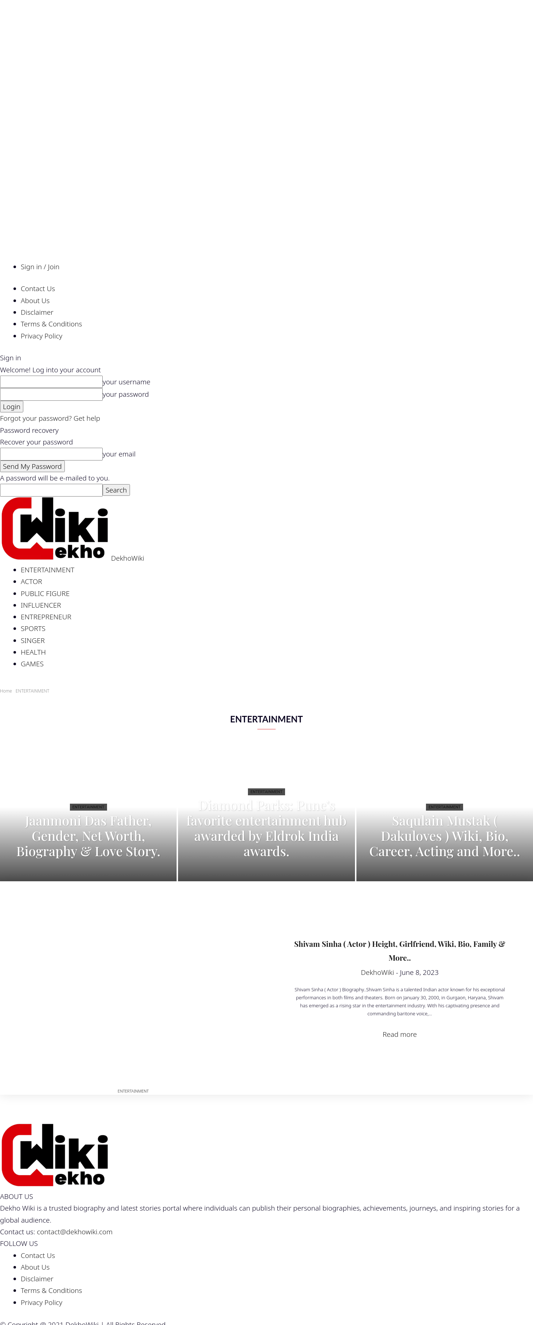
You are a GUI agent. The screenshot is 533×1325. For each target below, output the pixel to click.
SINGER (33, 640)
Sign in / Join (40, 266)
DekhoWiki (377, 972)
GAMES (32, 664)
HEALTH (33, 652)
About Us (35, 300)
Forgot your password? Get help (50, 418)
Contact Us (38, 288)
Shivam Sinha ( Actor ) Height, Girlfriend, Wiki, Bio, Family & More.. (400, 949)
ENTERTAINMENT (47, 570)
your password (126, 394)
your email (119, 454)
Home (6, 691)
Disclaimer (37, 312)
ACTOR (31, 581)
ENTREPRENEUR (46, 617)
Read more (400, 1034)
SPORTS (33, 628)
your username (126, 382)
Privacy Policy (41, 336)
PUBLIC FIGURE (45, 593)
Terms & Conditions (51, 324)
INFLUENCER (41, 605)
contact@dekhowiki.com (74, 1231)
